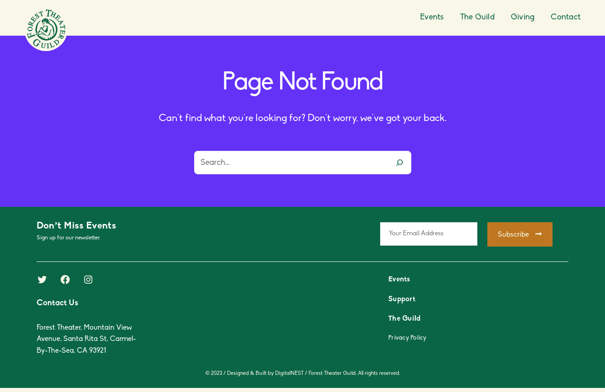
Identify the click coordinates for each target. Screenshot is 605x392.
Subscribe (520, 234)
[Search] (399, 162)
